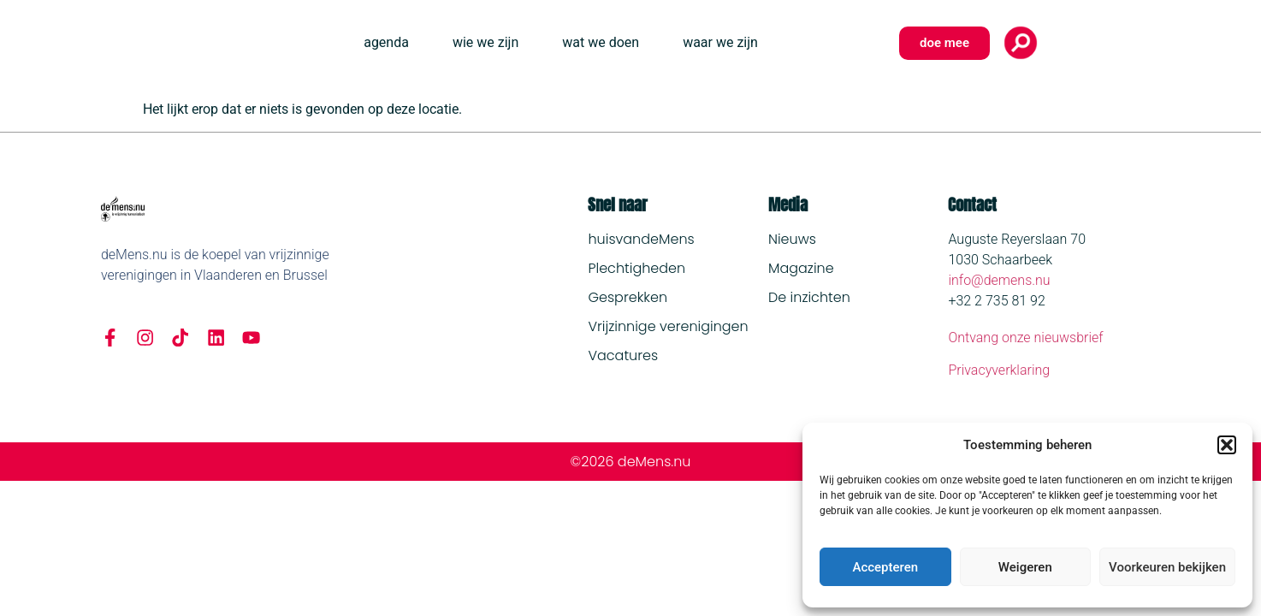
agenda (386, 42)
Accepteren (885, 567)
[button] (1226, 444)
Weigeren (1025, 567)
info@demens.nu (999, 280)
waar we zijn (720, 42)
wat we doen (600, 42)
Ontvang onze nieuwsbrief (1025, 337)
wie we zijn (485, 42)
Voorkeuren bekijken (1167, 567)
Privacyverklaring (999, 370)
